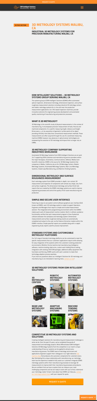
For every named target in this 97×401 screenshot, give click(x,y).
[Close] (95, 397)
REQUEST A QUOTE (48, 2)
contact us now (69, 259)
